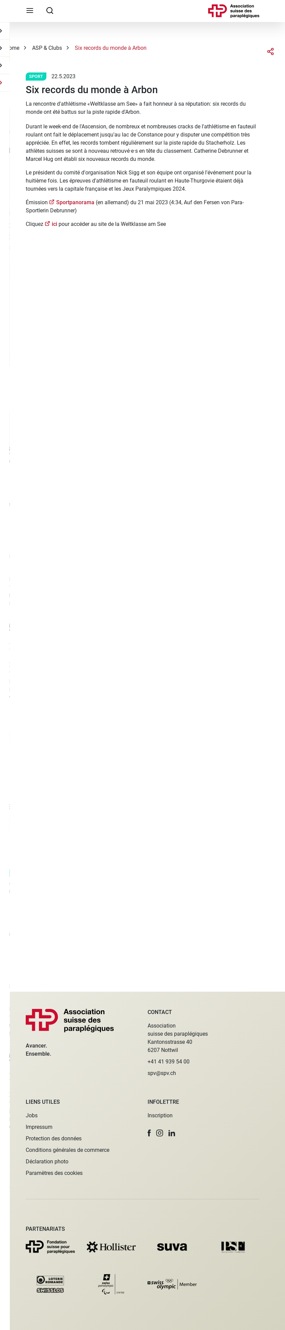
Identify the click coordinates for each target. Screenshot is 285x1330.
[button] (149, 1133)
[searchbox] (50, 10)
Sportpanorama (76, 202)
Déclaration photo (47, 1161)
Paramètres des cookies (54, 1173)
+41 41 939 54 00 (169, 1061)
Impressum (39, 1127)
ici (54, 224)
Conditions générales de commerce (67, 1150)
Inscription (160, 1115)
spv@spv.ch (162, 1073)
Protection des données (54, 1138)
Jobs (32, 1115)
